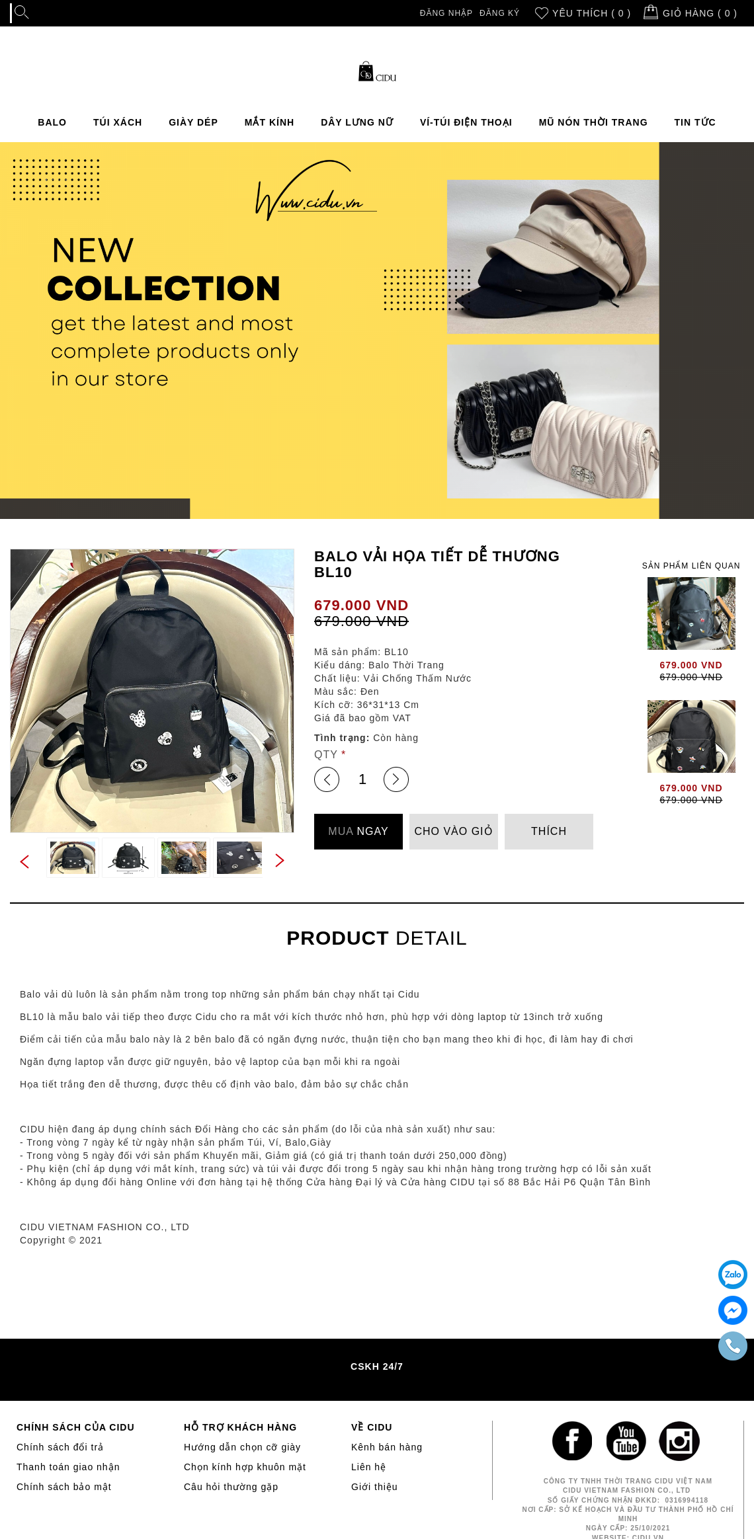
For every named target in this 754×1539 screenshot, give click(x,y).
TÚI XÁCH (117, 122)
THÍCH (549, 831)
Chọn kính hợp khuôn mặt (245, 1467)
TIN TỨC (695, 122)
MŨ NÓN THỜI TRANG (593, 122)
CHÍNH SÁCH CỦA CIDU (76, 1427)
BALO (52, 122)
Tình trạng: (342, 737)
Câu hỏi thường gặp (231, 1486)
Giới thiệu (374, 1486)
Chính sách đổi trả (60, 1447)
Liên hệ (368, 1467)
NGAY (358, 831)
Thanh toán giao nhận (68, 1467)
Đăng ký (500, 13)
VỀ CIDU (371, 1427)
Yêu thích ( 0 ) (591, 13)
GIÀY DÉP (193, 122)
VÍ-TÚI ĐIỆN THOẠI (466, 122)
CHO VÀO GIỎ (453, 831)
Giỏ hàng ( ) (700, 13)
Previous (23, 862)
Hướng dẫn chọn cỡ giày (242, 1447)
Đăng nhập (446, 13)
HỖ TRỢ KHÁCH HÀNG (240, 1427)
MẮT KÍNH (269, 122)
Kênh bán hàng (387, 1447)
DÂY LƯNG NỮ (357, 122)
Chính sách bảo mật (64, 1486)
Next (281, 859)
